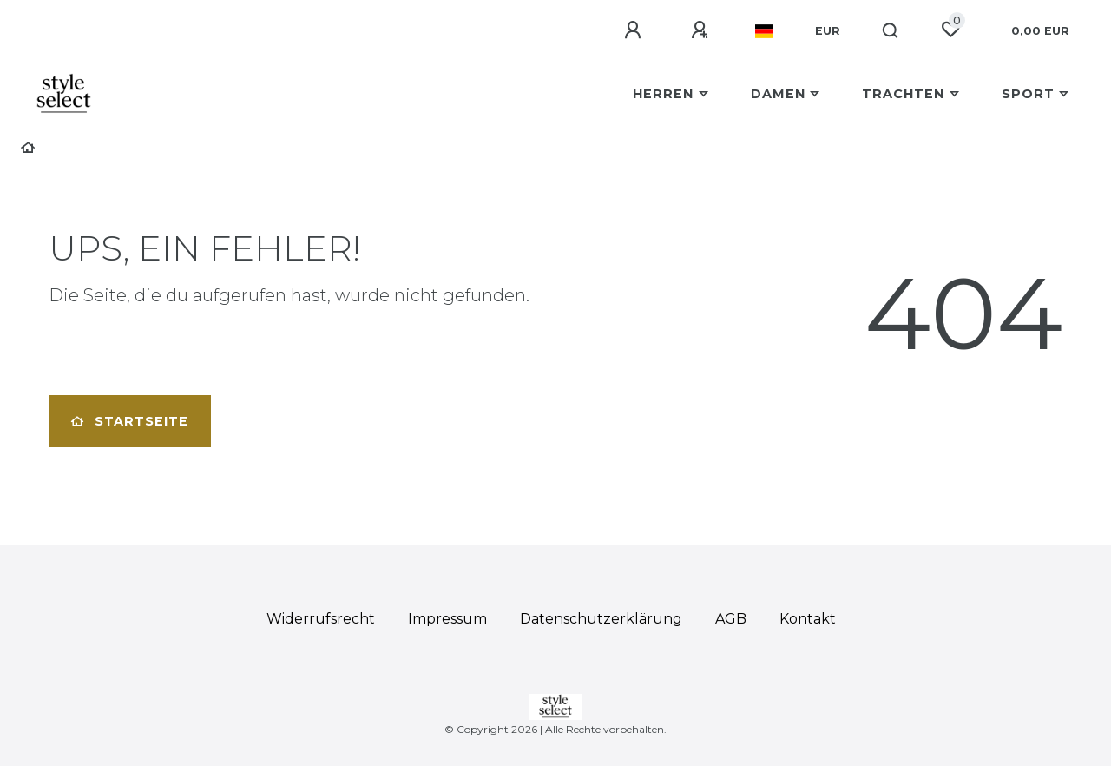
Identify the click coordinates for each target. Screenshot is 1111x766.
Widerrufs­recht (320, 619)
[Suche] (891, 31)
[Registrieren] (702, 30)
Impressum (447, 619)
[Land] (764, 31)
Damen (778, 94)
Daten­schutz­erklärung (601, 619)
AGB (730, 619)
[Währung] (827, 31)
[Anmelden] (635, 30)
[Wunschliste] (950, 29)
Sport (1028, 94)
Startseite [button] (129, 421)
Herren (663, 94)
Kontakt (807, 619)
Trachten (903, 94)
